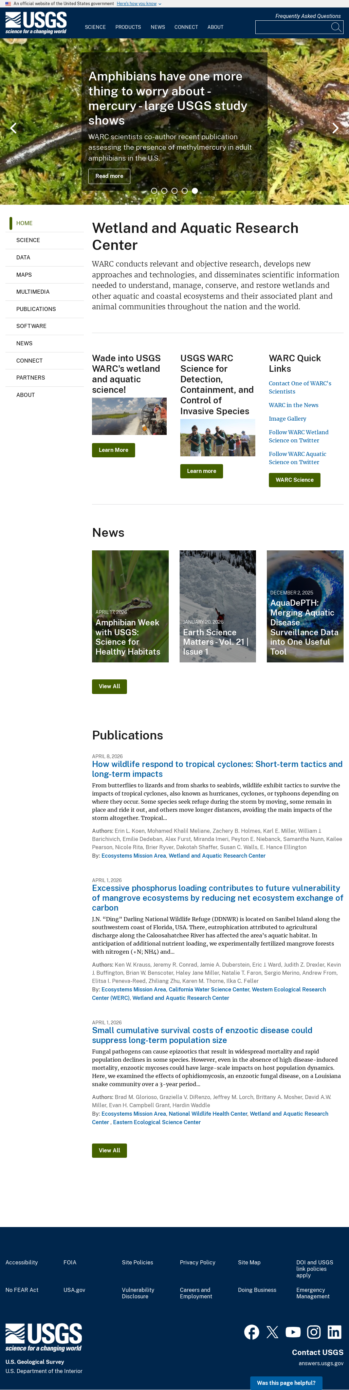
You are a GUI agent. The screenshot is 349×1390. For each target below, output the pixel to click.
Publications (36, 309)
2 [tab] (164, 191)
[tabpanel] (174, 121)
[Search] (337, 27)
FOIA (69, 1263)
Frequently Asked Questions (308, 16)
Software (31, 326)
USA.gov (74, 1290)
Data (23, 257)
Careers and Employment (196, 1293)
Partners (30, 377)
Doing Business (257, 1290)
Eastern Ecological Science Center (157, 1122)
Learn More (113, 450)
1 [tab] (154, 191)
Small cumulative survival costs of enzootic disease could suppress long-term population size (202, 1035)
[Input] (299, 27)
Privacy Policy (198, 1263)
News (158, 27)
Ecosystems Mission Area (134, 856)
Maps (24, 275)
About (215, 27)
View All (109, 686)
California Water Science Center (209, 989)
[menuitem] (95, 23)
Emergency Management (313, 1293)
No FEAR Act (21, 1290)
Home (24, 223)
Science (95, 27)
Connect (186, 27)
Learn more (201, 471)
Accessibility (21, 1263)
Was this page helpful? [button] (286, 1383)
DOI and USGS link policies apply (314, 1269)
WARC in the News (293, 405)
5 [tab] (195, 191)
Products (128, 27)
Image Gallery (287, 418)
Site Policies (137, 1263)
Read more (109, 176)
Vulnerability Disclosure (138, 1293)
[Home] (36, 33)
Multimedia (33, 292)
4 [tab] (185, 191)
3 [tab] (174, 191)
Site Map (249, 1263)
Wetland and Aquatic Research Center (217, 856)
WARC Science (295, 480)
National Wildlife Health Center (208, 1114)
